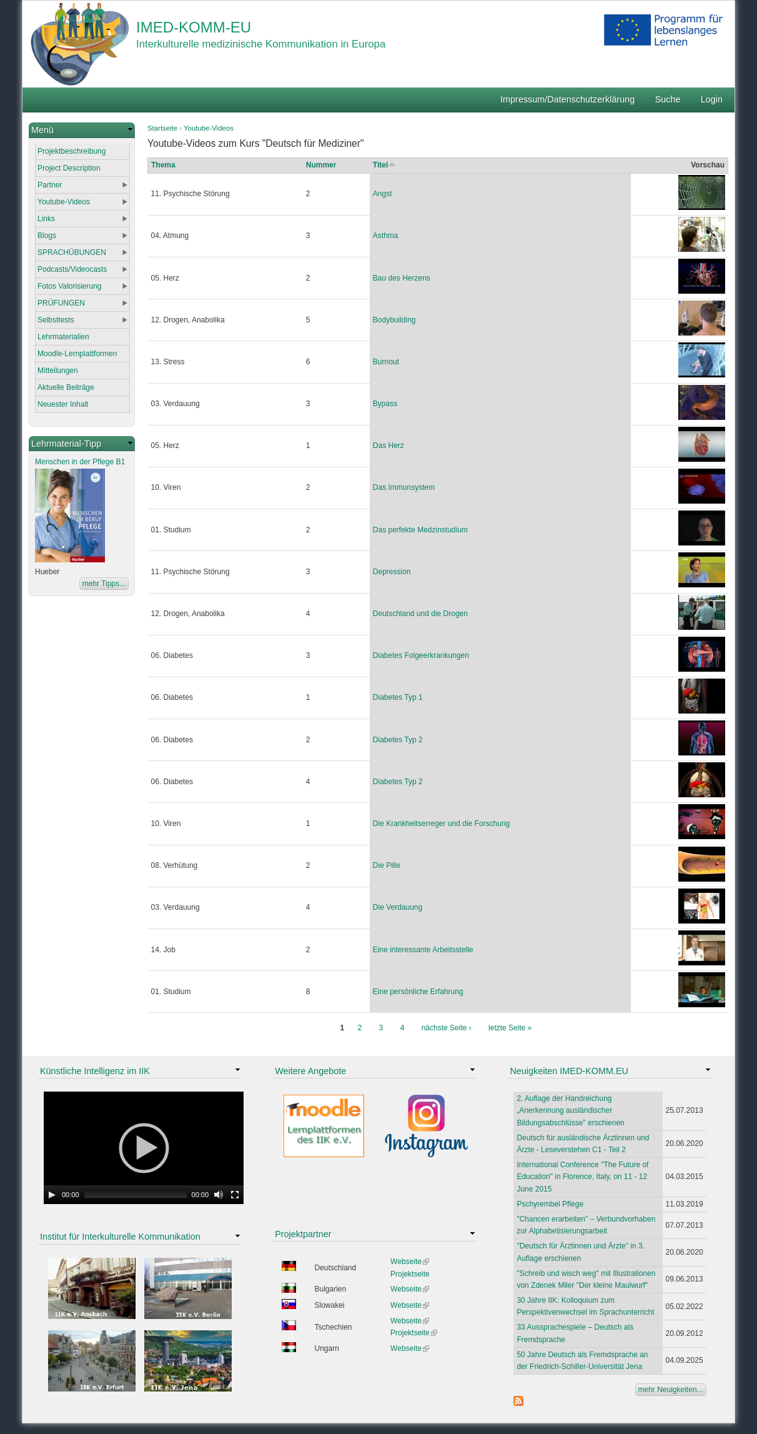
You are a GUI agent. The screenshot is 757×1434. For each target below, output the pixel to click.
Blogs (46, 235)
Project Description (69, 168)
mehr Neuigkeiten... (670, 1389)
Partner (49, 185)
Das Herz (388, 445)
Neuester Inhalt (62, 404)
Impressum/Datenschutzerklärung (567, 99)
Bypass (385, 403)
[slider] (135, 1195)
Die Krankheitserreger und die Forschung (441, 823)
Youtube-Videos (209, 128)
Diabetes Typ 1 (398, 697)
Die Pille (386, 865)
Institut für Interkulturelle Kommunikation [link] (120, 1237)
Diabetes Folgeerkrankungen (421, 655)
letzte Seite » (510, 1027)
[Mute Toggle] (219, 1195)
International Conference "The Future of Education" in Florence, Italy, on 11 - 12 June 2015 (582, 1176)
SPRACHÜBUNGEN (71, 252)
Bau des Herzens (401, 278)
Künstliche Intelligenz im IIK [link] (95, 1071)
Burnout (386, 361)
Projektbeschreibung (71, 151)
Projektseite (410, 1274)
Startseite (162, 128)
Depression (392, 571)
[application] (144, 1148)
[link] (81, 130)
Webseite (409, 1261)
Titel (384, 165)
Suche (668, 99)
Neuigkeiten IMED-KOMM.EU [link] (569, 1071)
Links (46, 218)
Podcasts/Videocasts (72, 269)
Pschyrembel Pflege (550, 1204)
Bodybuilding (394, 320)
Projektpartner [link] (303, 1234)
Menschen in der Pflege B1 (80, 461)
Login (712, 99)
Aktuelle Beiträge (65, 387)
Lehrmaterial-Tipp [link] (66, 444)
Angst (382, 193)
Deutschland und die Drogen (420, 613)
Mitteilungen (57, 370)
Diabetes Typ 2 (398, 739)
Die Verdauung (397, 907)
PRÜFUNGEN (61, 303)
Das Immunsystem (404, 487)
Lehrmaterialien (63, 336)
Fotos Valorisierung (69, 286)
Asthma (385, 235)
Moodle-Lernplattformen (77, 353)
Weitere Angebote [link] (310, 1071)
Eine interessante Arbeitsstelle (423, 949)
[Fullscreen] (235, 1195)
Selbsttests (55, 320)
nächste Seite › (447, 1027)
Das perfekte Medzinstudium (420, 529)
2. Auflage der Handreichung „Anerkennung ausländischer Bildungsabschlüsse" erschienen (570, 1110)
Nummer (321, 165)
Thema (163, 165)
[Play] (52, 1195)
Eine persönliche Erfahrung (418, 991)
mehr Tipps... (104, 583)
